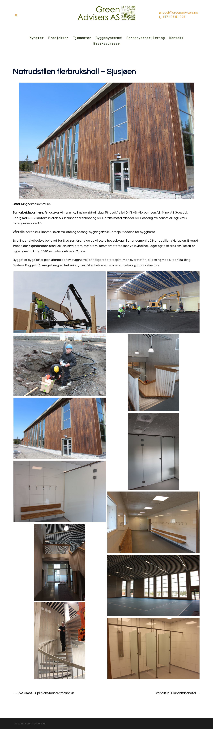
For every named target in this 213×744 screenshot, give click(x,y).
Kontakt (176, 37)
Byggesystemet (109, 37)
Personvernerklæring (145, 37)
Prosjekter (58, 37)
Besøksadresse (106, 43)
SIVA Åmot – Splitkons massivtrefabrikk (45, 693)
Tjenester (82, 37)
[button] (16, 14)
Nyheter (37, 37)
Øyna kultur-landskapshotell (176, 693)
